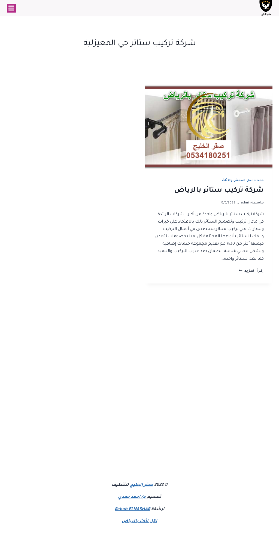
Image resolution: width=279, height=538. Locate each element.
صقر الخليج (141, 485)
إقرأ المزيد (251, 271)
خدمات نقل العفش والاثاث (243, 180)
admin (246, 203)
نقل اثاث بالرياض (139, 521)
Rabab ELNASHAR (132, 509)
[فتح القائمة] (11, 8)
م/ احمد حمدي (132, 497)
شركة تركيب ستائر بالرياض (219, 190)
